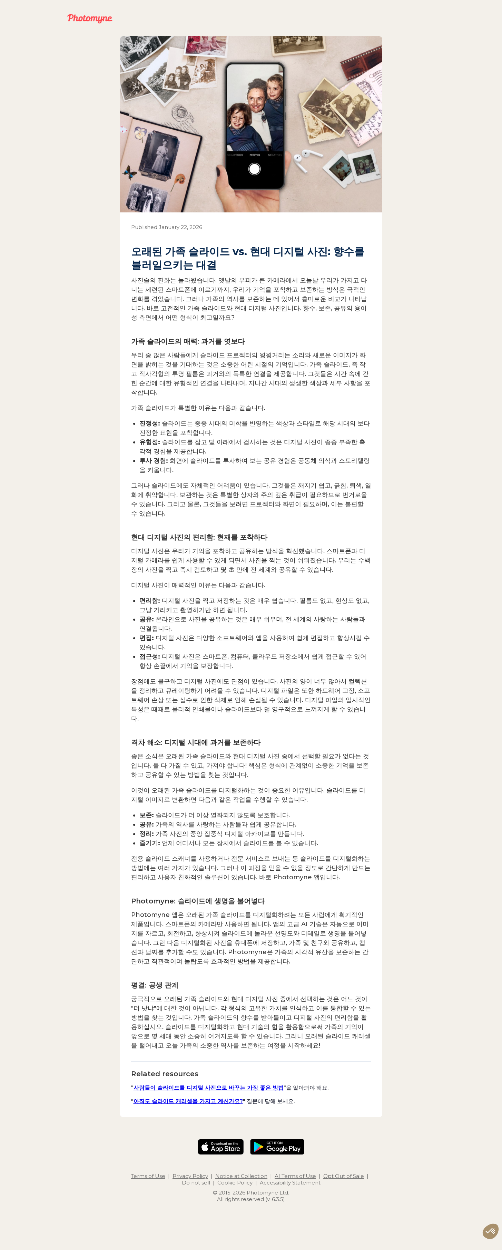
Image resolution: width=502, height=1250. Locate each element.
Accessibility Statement (290, 1182)
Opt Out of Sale (343, 1176)
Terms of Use (148, 1176)
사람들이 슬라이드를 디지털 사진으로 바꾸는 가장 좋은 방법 (209, 1087)
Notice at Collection (241, 1176)
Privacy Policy (190, 1176)
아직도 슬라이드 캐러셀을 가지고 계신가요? (188, 1101)
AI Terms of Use (295, 1176)
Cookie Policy (235, 1182)
